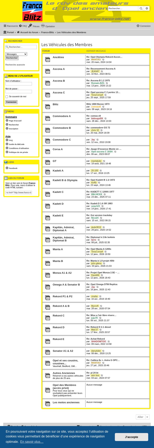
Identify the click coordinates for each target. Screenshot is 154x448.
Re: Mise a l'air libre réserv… (101, 315)
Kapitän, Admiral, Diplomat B (63, 239)
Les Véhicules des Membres (66, 45)
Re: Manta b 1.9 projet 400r (100, 261)
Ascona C (59, 92)
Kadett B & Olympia (65, 180)
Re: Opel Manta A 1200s (98, 249)
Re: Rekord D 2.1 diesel (98, 327)
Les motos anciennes (66, 402)
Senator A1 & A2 (63, 350)
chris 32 (95, 130)
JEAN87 (95, 71)
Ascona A (59, 68)
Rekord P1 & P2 (62, 296)
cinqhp (94, 296)
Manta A (58, 249)
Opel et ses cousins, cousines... (65, 362)
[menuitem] (23, 26)
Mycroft (94, 306)
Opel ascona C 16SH (102, 151)
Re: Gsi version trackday (99, 215)
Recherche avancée (15, 64)
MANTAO (96, 59)
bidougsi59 (97, 118)
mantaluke (96, 161)
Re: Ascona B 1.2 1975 (98, 80)
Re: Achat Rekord (95, 339)
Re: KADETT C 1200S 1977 (100, 191)
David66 (95, 275)
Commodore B (62, 127)
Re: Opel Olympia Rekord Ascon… (104, 57)
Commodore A (62, 116)
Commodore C (62, 139)
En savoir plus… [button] (32, 441)
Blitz (55, 104)
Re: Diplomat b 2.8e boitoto (100, 237)
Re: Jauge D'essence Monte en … (103, 149)
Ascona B (59, 80)
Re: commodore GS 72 (98, 127)
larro (93, 240)
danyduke (96, 351)
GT (54, 161)
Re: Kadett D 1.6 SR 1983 (99, 203)
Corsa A (58, 149)
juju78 (94, 318)
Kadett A (58, 170)
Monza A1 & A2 (62, 272)
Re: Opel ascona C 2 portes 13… (103, 92)
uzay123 (95, 206)
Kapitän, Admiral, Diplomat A (63, 229)
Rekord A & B (61, 305)
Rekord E (58, 339)
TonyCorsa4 (97, 95)
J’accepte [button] (131, 437)
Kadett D (58, 203)
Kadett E (58, 215)
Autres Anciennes (64, 373)
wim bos (95, 375)
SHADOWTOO (98, 341)
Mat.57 (94, 329)
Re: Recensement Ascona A (100, 68)
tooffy (94, 182)
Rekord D (59, 327)
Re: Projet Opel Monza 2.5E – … (103, 272)
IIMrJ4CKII (96, 194)
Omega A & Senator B (66, 284)
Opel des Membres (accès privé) (64, 387)
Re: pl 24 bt (92, 373)
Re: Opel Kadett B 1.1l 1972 (100, 180)
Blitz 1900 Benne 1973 (97, 104)
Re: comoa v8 (93, 116)
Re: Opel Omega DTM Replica (101, 284)
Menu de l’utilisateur (18, 76)
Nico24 (94, 218)
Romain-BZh (97, 83)
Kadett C (58, 191)
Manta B (58, 261)
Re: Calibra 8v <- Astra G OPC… (103, 360)
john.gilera (96, 263)
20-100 (94, 170)
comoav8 (96, 106)
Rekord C (59, 315)
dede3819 (96, 227)
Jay (93, 139)
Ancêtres (58, 57)
